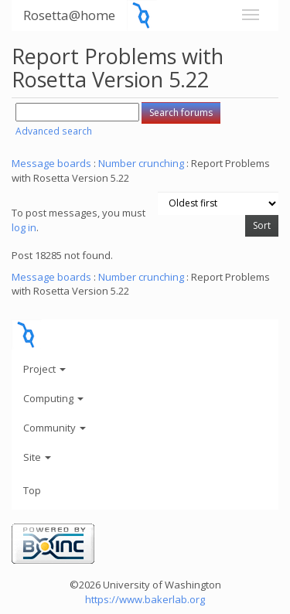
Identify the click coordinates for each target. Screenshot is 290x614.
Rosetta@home (69, 15)
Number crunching (141, 163)
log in (24, 227)
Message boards (51, 163)
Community (54, 428)
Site (37, 457)
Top (32, 490)
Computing (53, 398)
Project (44, 369)
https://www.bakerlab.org (145, 599)
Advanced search (53, 131)
